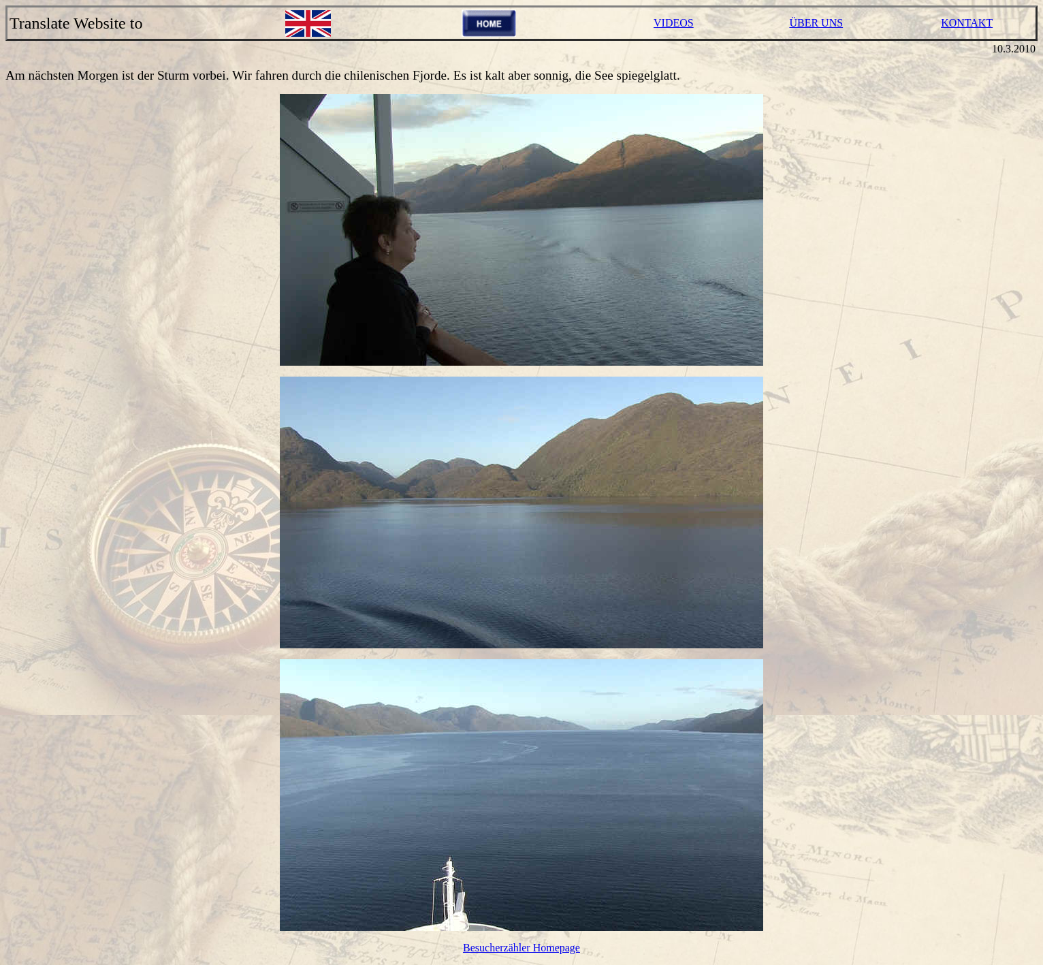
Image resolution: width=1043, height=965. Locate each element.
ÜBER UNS (816, 23)
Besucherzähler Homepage (521, 947)
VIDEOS (674, 23)
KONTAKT (967, 23)
